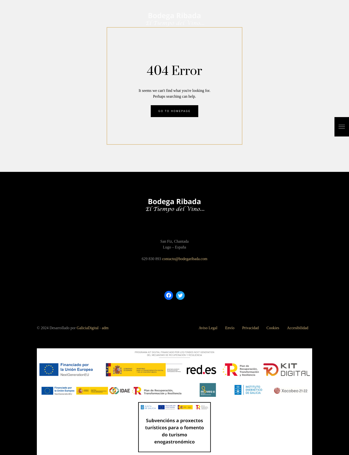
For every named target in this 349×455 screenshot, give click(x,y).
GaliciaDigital (88, 328)
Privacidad (250, 328)
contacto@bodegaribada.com (184, 259)
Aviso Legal (207, 328)
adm (105, 328)
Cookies (273, 328)
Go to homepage (174, 111)
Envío (229, 328)
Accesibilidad (297, 328)
